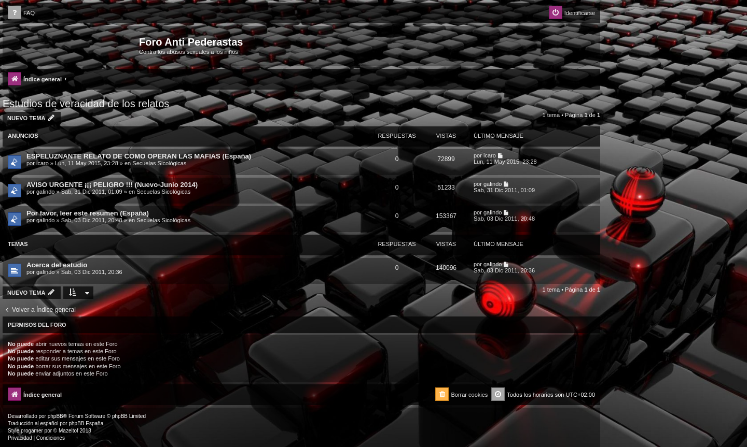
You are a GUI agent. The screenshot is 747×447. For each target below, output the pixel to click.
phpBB (55, 416)
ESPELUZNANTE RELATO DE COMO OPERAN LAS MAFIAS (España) (138, 156)
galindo (45, 192)
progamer (32, 431)
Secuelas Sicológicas (159, 163)
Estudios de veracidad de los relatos (86, 103)
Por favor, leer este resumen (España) (87, 213)
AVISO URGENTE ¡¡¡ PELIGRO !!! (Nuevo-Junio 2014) (112, 185)
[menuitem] (21, 13)
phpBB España (85, 423)
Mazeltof (68, 431)
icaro (42, 163)
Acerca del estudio (56, 265)
